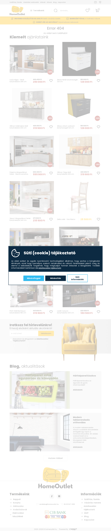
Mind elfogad (33, 278)
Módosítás (55, 278)
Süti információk (77, 278)
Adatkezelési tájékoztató (50, 268)
